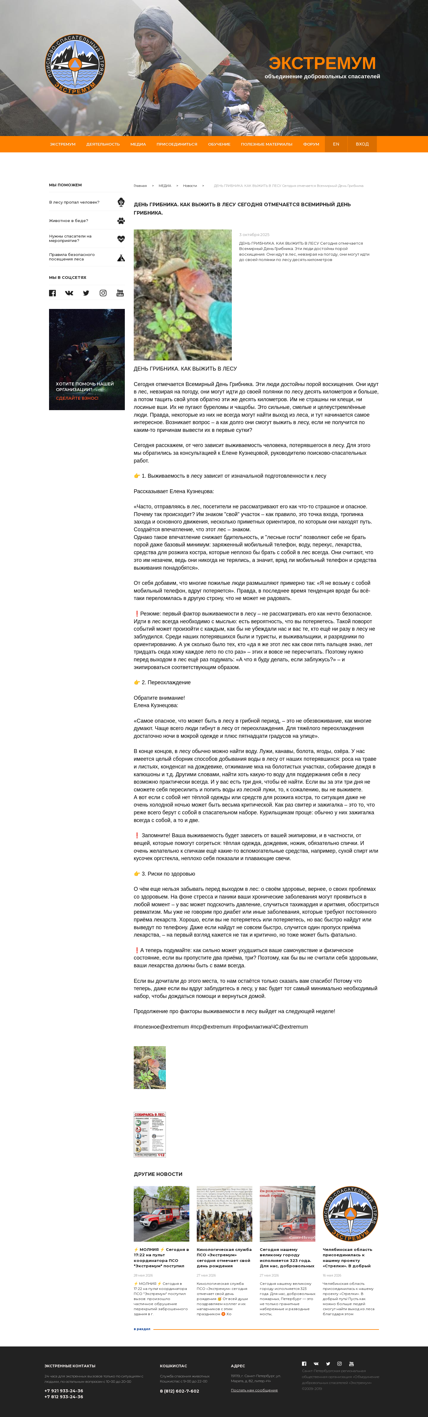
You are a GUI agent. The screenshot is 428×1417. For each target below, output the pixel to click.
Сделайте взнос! (90, 391)
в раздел (142, 1329)
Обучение (219, 144)
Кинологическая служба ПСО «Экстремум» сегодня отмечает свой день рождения (224, 1257)
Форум (311, 144)
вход (362, 144)
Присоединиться (177, 144)
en (336, 144)
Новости (190, 186)
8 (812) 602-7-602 (179, 1391)
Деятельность (103, 144)
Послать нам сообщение (254, 1390)
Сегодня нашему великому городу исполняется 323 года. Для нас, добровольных (287, 1257)
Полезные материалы (266, 144)
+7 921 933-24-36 (64, 1390)
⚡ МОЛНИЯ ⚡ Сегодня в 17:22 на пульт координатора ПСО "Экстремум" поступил (161, 1257)
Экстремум (62, 144)
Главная (140, 186)
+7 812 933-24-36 (64, 1396)
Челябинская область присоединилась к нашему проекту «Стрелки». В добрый (347, 1257)
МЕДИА (165, 186)
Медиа (138, 144)
